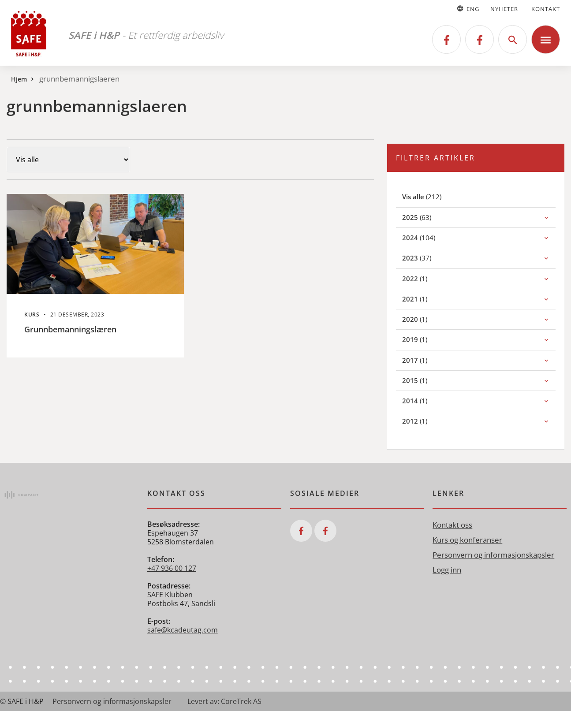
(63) (426, 217)
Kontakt (545, 9)
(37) (426, 257)
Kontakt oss (452, 525)
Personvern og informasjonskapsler (493, 555)
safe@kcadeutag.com (182, 630)
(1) (424, 278)
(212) (432, 196)
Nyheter (504, 9)
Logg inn (447, 570)
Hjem (19, 79)
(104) (428, 237)
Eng (467, 9)
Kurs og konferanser (467, 540)
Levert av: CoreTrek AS (224, 701)
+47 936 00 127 (171, 568)
